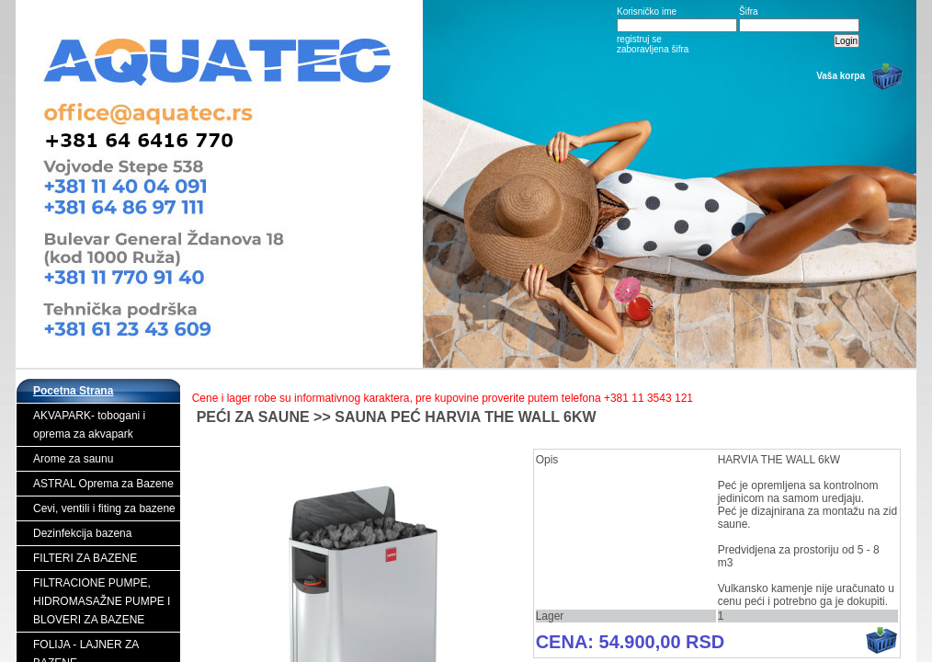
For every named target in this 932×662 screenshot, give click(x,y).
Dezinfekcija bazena (82, 533)
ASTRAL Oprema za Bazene (103, 483)
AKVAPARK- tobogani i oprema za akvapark (89, 424)
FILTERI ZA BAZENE (85, 558)
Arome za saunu (73, 458)
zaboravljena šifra (652, 49)
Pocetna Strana (73, 390)
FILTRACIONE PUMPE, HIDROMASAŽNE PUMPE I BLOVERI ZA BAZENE (101, 601)
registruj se (639, 39)
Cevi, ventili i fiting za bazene (104, 508)
